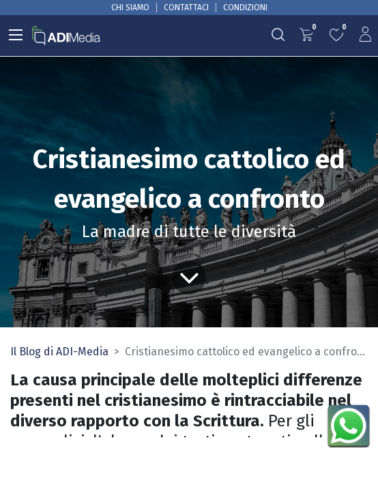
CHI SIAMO (130, 7)
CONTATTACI (186, 7)
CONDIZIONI (245, 7)
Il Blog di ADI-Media (59, 351)
